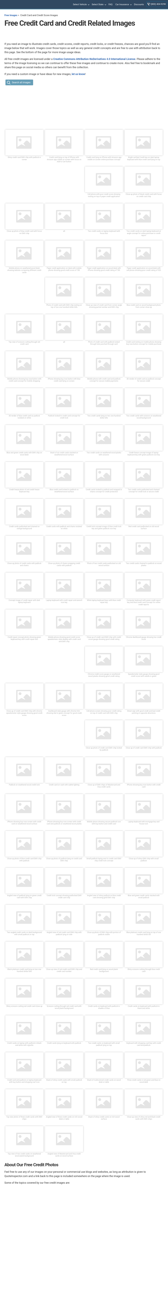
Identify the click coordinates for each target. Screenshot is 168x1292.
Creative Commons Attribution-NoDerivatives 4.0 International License (94, 59)
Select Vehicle (81, 4)
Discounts (139, 4)
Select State (99, 4)
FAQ (110, 4)
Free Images (10, 15)
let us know (78, 74)
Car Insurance (123, 4)
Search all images (21, 82)
